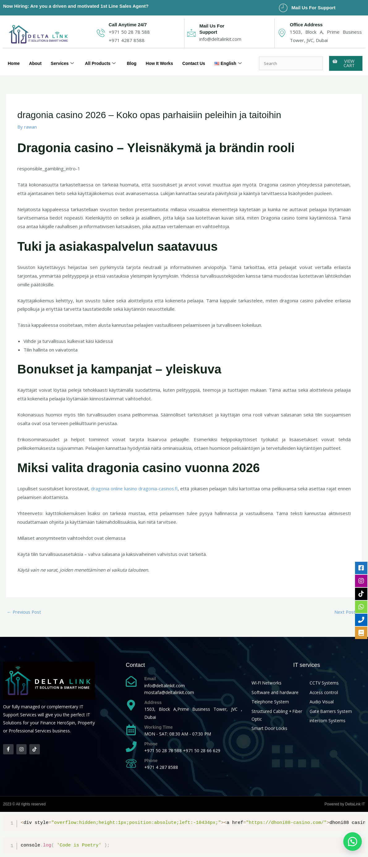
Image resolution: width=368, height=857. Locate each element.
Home (14, 59)
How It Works (165, 59)
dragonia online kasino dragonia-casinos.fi (134, 488)
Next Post (347, 612)
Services (65, 59)
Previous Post (25, 612)
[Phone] (131, 746)
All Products (104, 59)
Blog (137, 59)
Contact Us (202, 59)
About (36, 59)
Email (150, 678)
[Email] (131, 681)
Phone (151, 744)
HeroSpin (66, 723)
